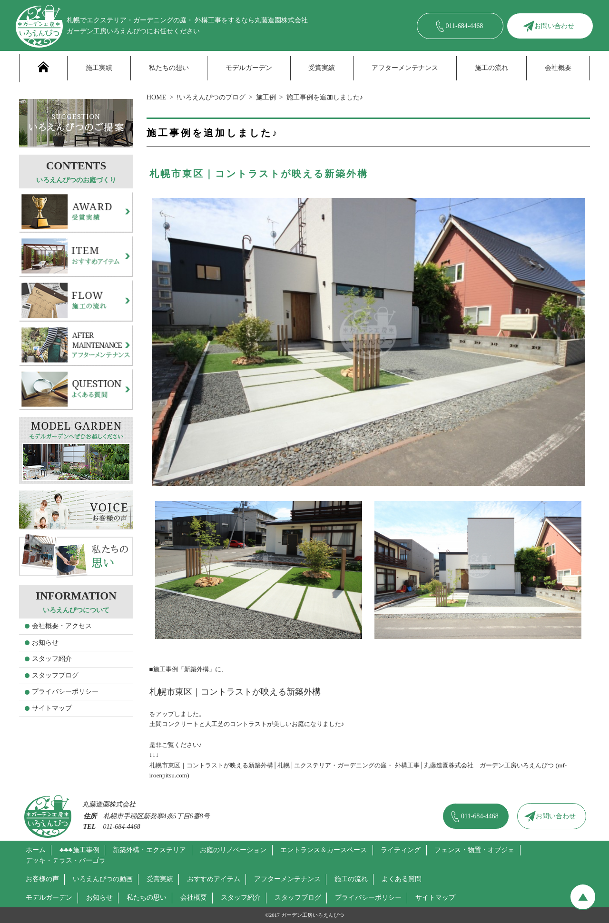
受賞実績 (321, 67)
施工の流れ (491, 67)
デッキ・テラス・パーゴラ (66, 860)
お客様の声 (42, 879)
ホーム (36, 850)
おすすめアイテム (213, 879)
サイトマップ (52, 708)
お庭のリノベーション (233, 850)
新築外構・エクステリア (149, 850)
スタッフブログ (55, 675)
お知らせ (45, 642)
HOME (156, 97)
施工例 (266, 97)
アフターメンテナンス (405, 67)
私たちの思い (147, 897)
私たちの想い (169, 67)
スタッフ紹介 (52, 658)
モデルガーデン (249, 67)
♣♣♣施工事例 (79, 850)
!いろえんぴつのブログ (211, 97)
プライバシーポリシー (65, 691)
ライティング (401, 850)
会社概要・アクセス (62, 625)
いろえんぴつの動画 (103, 879)
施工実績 (99, 67)
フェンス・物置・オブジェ (474, 850)
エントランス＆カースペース (323, 850)
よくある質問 (402, 879)
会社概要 (558, 67)
